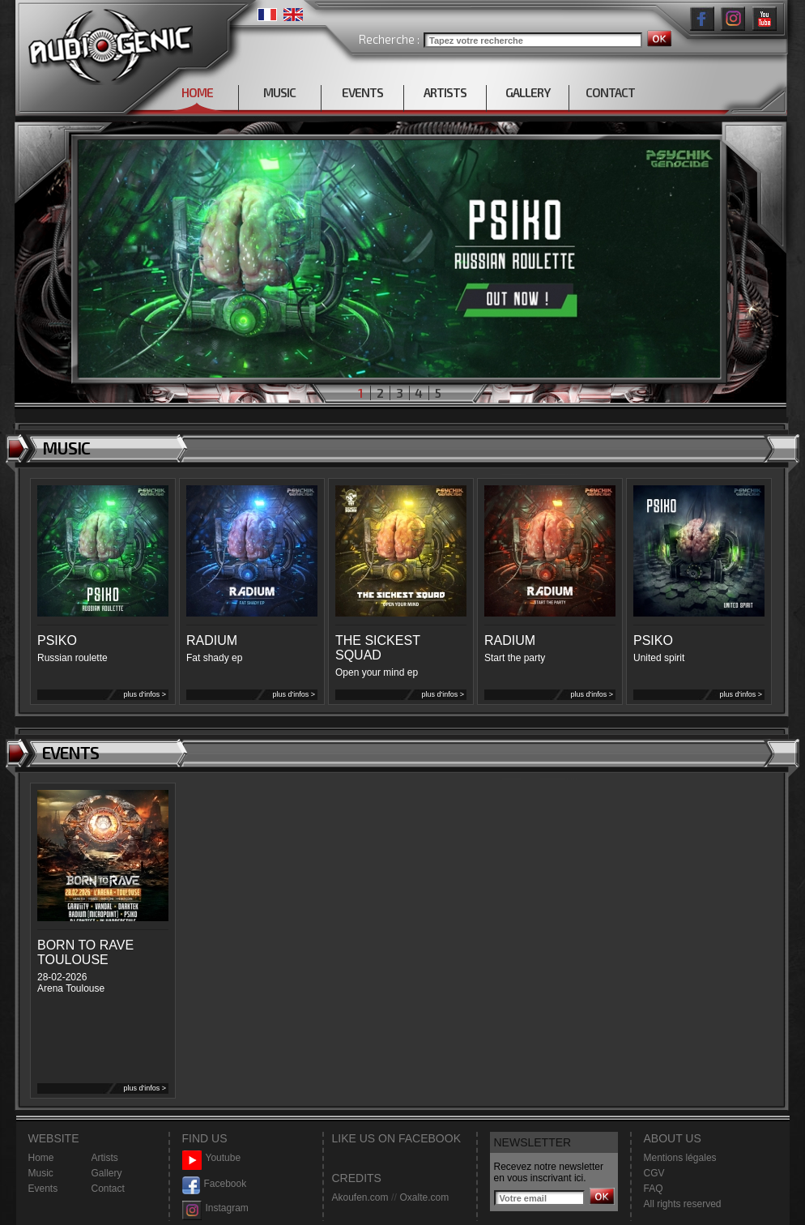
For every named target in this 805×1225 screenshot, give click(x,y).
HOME (197, 92)
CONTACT (610, 92)
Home (41, 1157)
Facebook (214, 1184)
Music (40, 1173)
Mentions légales (680, 1157)
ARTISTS (445, 92)
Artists (105, 1157)
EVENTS (362, 92)
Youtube (211, 1158)
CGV (654, 1173)
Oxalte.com (424, 1197)
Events (43, 1188)
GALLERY (527, 92)
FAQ (653, 1188)
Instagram (215, 1208)
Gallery (107, 1173)
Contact (108, 1188)
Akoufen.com (360, 1197)
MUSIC (279, 92)
